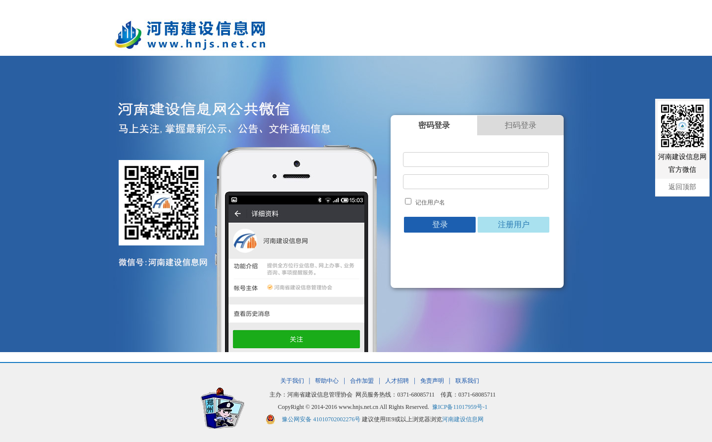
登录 (440, 224)
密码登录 (434, 125)
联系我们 (467, 380)
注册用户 (514, 224)
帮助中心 (327, 380)
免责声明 (432, 380)
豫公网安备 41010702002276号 (321, 419)
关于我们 (292, 380)
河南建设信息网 (463, 419)
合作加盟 (362, 380)
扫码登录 (520, 125)
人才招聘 (397, 380)
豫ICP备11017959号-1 (460, 406)
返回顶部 (682, 187)
